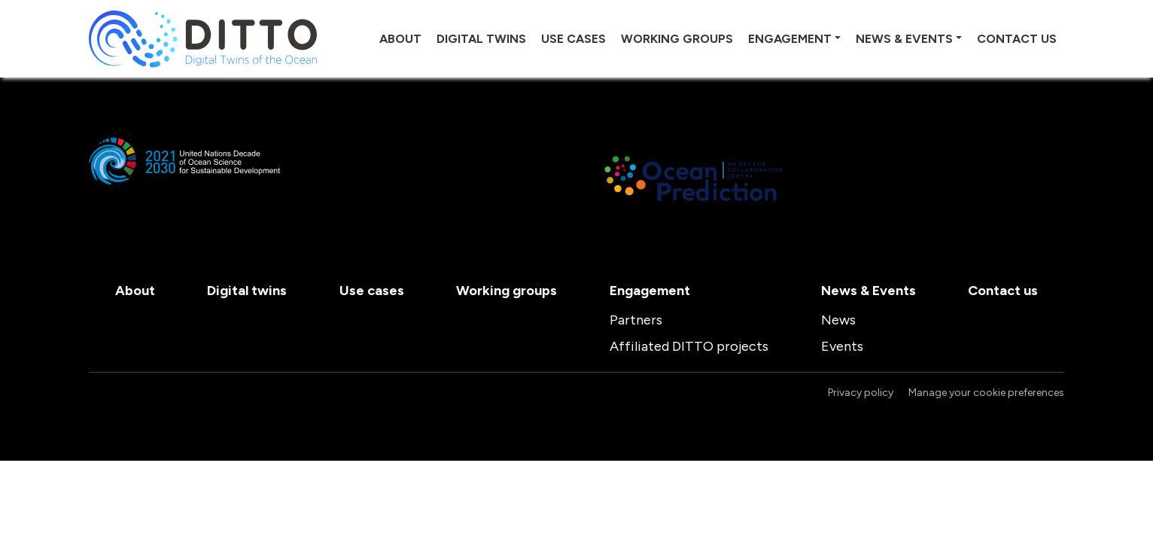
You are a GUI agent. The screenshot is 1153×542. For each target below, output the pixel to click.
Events (842, 346)
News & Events (904, 39)
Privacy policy (860, 392)
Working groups (677, 39)
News (838, 320)
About (400, 39)
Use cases (573, 39)
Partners (636, 320)
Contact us (1017, 39)
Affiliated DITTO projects (689, 346)
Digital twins (481, 39)
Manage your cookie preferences (986, 392)
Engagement (790, 39)
